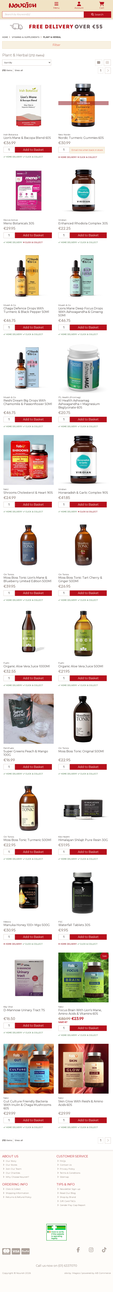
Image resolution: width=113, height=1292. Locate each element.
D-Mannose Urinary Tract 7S (24, 1010)
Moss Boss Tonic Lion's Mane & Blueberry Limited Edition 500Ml (27, 579)
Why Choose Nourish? (16, 1176)
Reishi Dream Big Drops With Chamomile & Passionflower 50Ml (27, 402)
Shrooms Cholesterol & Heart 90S (28, 492)
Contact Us (64, 1164)
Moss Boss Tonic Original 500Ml (81, 751)
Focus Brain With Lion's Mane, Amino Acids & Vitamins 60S (80, 1011)
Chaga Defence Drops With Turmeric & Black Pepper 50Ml (26, 310)
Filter (56, 45)
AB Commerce (103, 1273)
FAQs (61, 1161)
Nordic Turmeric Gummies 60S (81, 138)
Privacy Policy (66, 1168)
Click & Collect (12, 1189)
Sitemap (63, 1176)
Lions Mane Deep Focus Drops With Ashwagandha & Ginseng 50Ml (80, 312)
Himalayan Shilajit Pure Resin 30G (83, 840)
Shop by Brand (66, 1197)
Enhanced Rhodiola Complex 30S (83, 223)
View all (19, 70)
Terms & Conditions (68, 1172)
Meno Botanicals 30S (18, 223)
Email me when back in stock (87, 150)
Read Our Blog (66, 1193)
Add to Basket (33, 149)
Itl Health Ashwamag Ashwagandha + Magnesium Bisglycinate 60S (79, 404)
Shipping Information (16, 1193)
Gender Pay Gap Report (71, 1205)
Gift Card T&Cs (66, 1201)
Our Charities (11, 1172)
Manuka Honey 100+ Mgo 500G (26, 925)
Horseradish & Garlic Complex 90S (83, 492)
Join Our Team (12, 1168)
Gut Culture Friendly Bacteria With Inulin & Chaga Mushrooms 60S (27, 1105)
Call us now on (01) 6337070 (56, 1265)
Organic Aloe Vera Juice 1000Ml (26, 666)
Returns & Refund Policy (17, 1197)
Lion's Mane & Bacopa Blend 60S (27, 138)
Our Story (9, 1161)
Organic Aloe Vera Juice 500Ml (80, 666)
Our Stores (10, 1164)
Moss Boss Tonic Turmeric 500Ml (27, 840)
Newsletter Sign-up (68, 1189)
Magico (76, 1273)
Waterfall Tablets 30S (74, 925)
